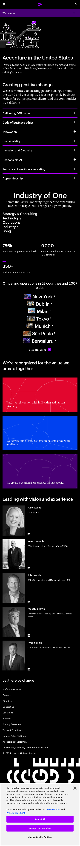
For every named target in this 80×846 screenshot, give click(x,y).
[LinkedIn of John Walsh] (29, 601)
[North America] (40, 296)
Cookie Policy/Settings (14, 735)
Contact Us (8, 706)
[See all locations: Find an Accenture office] (40, 349)
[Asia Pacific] (40, 318)
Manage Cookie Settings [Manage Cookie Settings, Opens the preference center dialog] (40, 837)
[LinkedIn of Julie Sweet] (29, 534)
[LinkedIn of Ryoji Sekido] (29, 669)
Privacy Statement (12, 724)
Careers (7, 695)
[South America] (40, 333)
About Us (7, 700)
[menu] (4, 4)
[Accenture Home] (40, 4)
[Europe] (40, 303)
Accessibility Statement (15, 741)
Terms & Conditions (13, 730)
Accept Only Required (40, 828)
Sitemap (7, 718)
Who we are (9, 12)
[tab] (40, 213)
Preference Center (12, 689)
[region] (40, 814)
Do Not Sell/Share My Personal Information (25, 747)
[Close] (74, 788)
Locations (8, 712)
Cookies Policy (53, 809)
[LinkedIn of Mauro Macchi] (29, 568)
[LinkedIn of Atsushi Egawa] (29, 635)
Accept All (39, 819)
